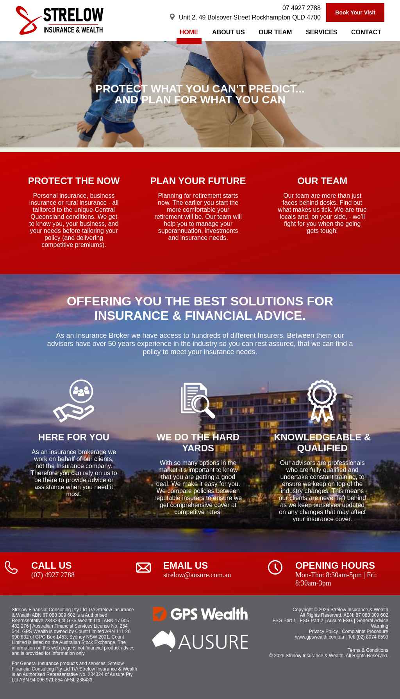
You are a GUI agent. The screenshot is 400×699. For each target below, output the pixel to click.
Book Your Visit (355, 12)
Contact (366, 32)
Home (189, 32)
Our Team (275, 32)
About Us (228, 32)
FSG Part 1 (284, 620)
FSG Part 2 (311, 620)
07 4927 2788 (301, 8)
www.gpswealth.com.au (319, 637)
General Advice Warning (372, 623)
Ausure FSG (340, 620)
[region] (200, 94)
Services (322, 32)
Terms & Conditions (368, 650)
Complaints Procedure (365, 631)
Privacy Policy (323, 631)
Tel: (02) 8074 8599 (368, 637)
